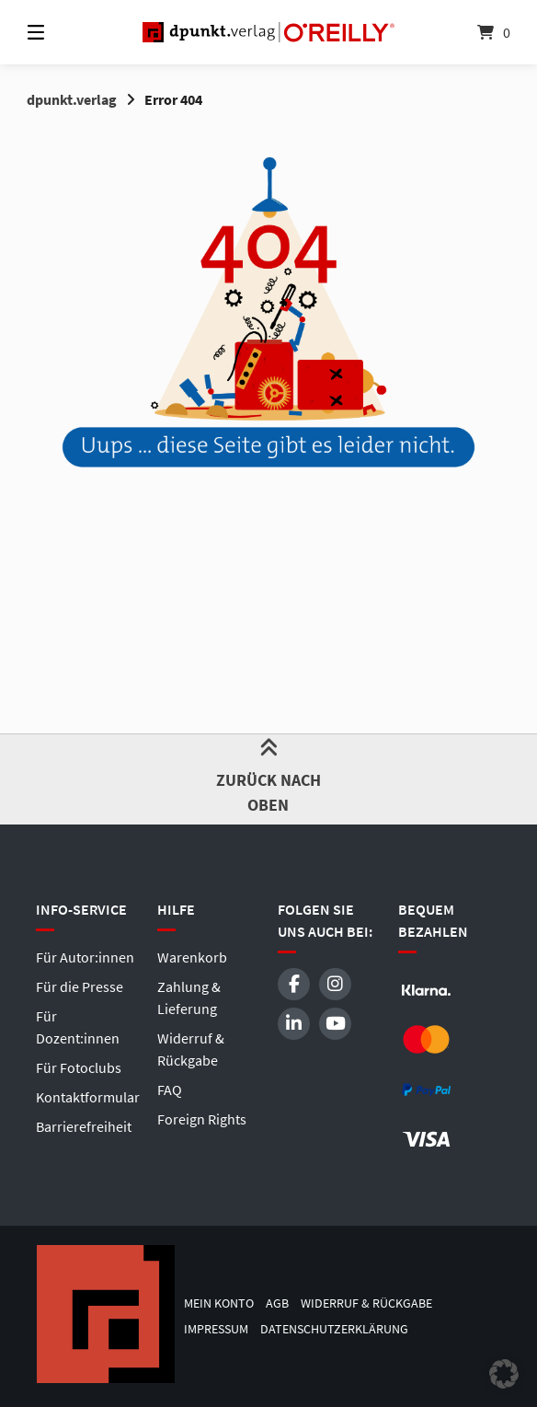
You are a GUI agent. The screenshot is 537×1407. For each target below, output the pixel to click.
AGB (277, 1303)
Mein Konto (219, 1303)
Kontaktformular (88, 1097)
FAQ (169, 1089)
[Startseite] (268, 33)
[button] (504, 1374)
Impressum (216, 1329)
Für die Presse (79, 986)
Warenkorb (192, 957)
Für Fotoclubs (78, 1067)
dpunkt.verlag (72, 99)
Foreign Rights (201, 1119)
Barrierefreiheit (83, 1126)
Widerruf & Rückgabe (366, 1303)
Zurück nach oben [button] (269, 778)
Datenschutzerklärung (334, 1329)
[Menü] (68, 32)
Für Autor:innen (85, 957)
